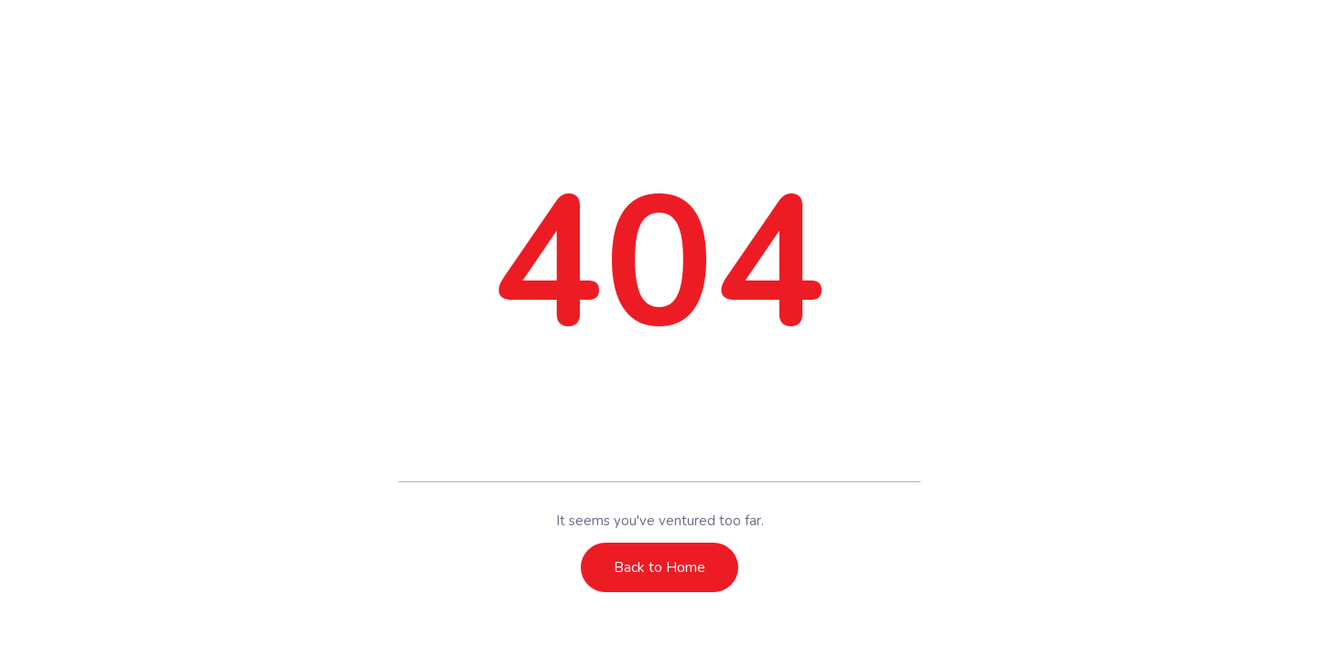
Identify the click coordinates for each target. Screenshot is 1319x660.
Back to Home (659, 567)
